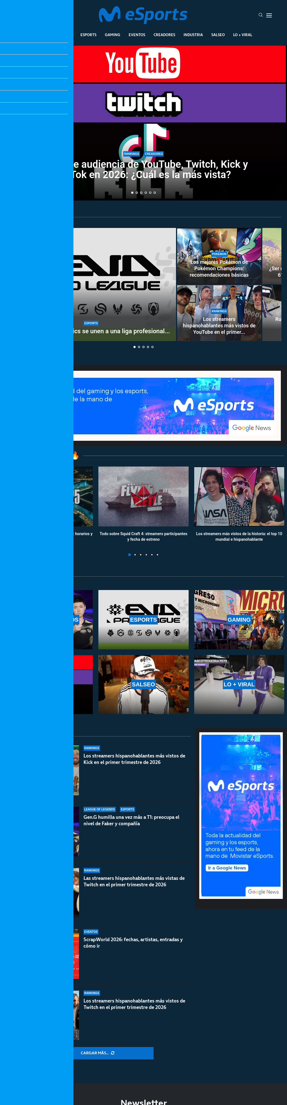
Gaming (112, 34)
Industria (193, 34)
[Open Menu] (269, 15)
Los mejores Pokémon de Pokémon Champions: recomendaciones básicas (219, 268)
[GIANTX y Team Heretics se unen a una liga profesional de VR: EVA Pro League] (91, 284)
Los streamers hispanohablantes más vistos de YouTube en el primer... (219, 325)
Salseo (218, 34)
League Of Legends (53, 34)
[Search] (260, 15)
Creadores (164, 34)
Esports (88, 34)
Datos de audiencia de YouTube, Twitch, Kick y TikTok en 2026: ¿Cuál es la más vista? (143, 170)
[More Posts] (97, 1053)
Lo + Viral (242, 34)
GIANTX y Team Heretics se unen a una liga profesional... (91, 331)
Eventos (137, 34)
